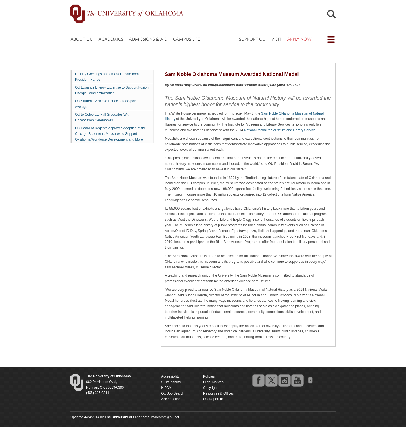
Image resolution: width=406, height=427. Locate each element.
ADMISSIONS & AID (148, 38)
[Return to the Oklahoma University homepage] (108, 376)
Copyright (210, 388)
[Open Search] (331, 15)
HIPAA (166, 388)
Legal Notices (213, 382)
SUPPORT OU (252, 38)
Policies (209, 376)
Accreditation (170, 399)
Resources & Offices (218, 393)
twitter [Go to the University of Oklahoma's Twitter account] (271, 380)
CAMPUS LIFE (186, 38)
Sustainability (171, 382)
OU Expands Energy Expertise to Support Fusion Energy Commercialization (112, 90)
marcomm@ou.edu (165, 417)
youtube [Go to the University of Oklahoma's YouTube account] (297, 380)
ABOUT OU (81, 38)
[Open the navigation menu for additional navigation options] (331, 39)
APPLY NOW (299, 38)
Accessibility (170, 376)
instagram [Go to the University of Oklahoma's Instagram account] (284, 380)
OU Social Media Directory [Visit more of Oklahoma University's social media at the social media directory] (310, 380)
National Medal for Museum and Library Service (279, 130)
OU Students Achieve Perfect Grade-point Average (106, 104)
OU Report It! (213, 399)
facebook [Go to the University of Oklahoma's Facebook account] (258, 380)
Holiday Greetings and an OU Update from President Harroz (107, 77)
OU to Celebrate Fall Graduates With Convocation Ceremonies (102, 117)
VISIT (276, 38)
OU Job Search (172, 393)
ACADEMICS (110, 38)
